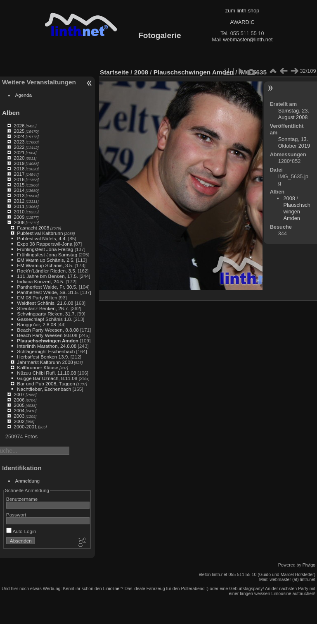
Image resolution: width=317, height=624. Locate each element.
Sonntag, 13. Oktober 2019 (294, 142)
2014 (19, 190)
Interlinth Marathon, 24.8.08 (46, 346)
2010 (19, 211)
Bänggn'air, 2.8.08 (36, 324)
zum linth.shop (242, 10)
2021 (19, 152)
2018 (19, 168)
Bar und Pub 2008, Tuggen (46, 383)
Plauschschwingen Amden (47, 340)
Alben (11, 112)
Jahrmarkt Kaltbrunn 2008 (45, 362)
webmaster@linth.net (247, 39)
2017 (19, 174)
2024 (19, 136)
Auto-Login (21, 531)
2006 (19, 399)
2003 (19, 415)
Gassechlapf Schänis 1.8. (44, 319)
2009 (19, 217)
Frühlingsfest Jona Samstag (47, 254)
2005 (19, 405)
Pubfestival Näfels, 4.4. (41, 238)
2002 (19, 421)
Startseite (114, 72)
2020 (19, 157)
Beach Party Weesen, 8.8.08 (48, 329)
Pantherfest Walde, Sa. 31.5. (48, 292)
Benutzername (22, 499)
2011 (19, 206)
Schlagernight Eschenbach (46, 351)
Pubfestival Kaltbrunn (40, 233)
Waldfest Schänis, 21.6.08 (45, 303)
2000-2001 (25, 426)
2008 (19, 222)
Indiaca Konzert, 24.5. (40, 281)
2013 (19, 195)
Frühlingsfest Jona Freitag (45, 249)
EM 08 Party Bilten (37, 297)
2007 (19, 394)
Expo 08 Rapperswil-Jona (44, 243)
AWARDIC (242, 22)
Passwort (16, 514)
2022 (19, 147)
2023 (19, 141)
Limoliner (112, 588)
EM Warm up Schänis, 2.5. (46, 260)
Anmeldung (27, 480)
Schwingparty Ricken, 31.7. (46, 313)
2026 (19, 125)
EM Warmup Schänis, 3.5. (45, 265)
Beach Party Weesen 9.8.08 (47, 335)
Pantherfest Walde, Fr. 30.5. (47, 286)
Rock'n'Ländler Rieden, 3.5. (46, 270)
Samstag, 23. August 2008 (293, 114)
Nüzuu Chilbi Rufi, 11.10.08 (46, 372)
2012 (19, 200)
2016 (19, 179)
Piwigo (309, 564)
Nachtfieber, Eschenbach (44, 389)
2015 (19, 184)
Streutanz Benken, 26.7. (43, 308)
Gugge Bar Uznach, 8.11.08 (47, 378)
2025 (19, 131)
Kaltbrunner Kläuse (37, 367)
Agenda (23, 95)
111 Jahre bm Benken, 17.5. (47, 276)
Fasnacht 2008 (33, 227)
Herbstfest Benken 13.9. (43, 356)
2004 (19, 410)
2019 (19, 163)
